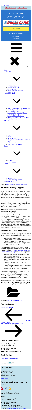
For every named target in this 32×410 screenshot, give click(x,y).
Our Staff (10, 160)
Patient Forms (11, 92)
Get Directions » (16, 38)
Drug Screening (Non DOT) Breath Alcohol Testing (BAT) (17, 113)
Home (5, 70)
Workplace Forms (12, 119)
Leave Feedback (12, 178)
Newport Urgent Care (21, 184)
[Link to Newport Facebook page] (6, 389)
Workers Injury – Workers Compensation (19, 108)
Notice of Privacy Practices (15, 179)
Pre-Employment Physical (15, 110)
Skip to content (5, 5)
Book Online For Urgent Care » (9, 358)
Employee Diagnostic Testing (16, 116)
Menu (16, 54)
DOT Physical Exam (13, 111)
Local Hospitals (12, 138)
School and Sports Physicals (15, 90)
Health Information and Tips (14, 300)
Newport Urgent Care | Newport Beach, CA (18, 408)
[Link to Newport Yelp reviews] (3, 389)
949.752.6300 (16, 36)
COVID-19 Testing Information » (16, 8)
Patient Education (12, 143)
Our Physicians (12, 162)
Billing (9, 136)
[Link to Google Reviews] (11, 389)
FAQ (9, 135)
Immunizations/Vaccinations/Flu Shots (18, 117)
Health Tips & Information (15, 144)
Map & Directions (9, 181)
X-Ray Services (12, 89)
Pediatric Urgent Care (13, 87)
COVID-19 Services (13, 86)
